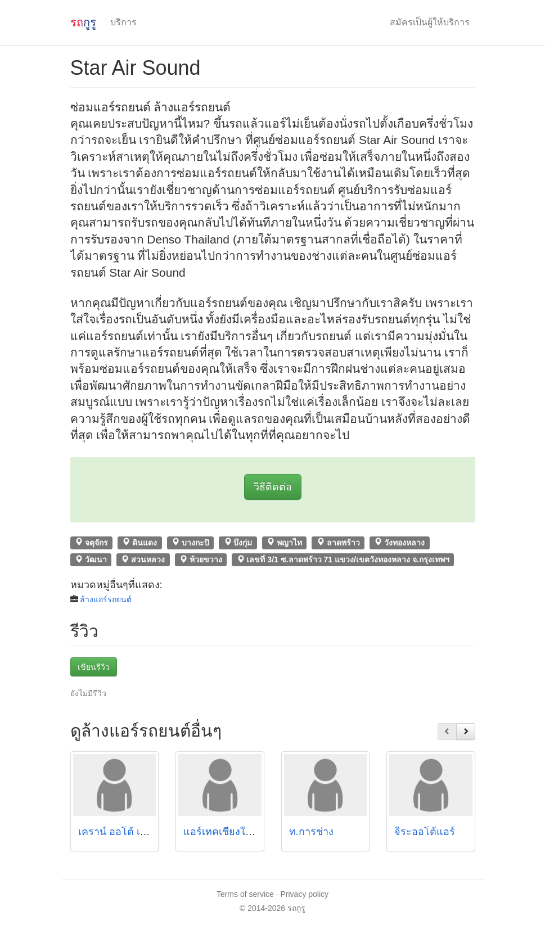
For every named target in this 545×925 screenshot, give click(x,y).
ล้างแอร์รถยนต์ (106, 599)
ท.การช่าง (311, 831)
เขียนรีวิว (94, 666)
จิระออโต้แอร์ (424, 831)
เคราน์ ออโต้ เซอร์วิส (124, 831)
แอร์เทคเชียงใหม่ (221, 831)
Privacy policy (305, 894)
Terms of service (245, 894)
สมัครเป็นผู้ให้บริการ (430, 22)
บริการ (123, 22)
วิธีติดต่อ (273, 487)
